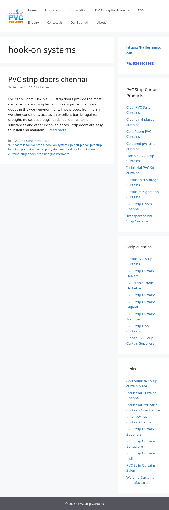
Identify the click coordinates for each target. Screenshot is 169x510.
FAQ (141, 10)
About (101, 22)
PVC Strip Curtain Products (31, 141)
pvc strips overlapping (36, 149)
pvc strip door (79, 145)
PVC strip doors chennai (47, 79)
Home (32, 10)
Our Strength (79, 22)
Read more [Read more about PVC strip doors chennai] (57, 130)
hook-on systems (57, 145)
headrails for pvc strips (28, 145)
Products (55, 10)
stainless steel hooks (67, 149)
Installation (78, 10)
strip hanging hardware (53, 154)
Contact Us (54, 22)
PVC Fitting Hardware (114, 10)
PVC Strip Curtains (141, 295)
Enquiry (33, 22)
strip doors (28, 154)
